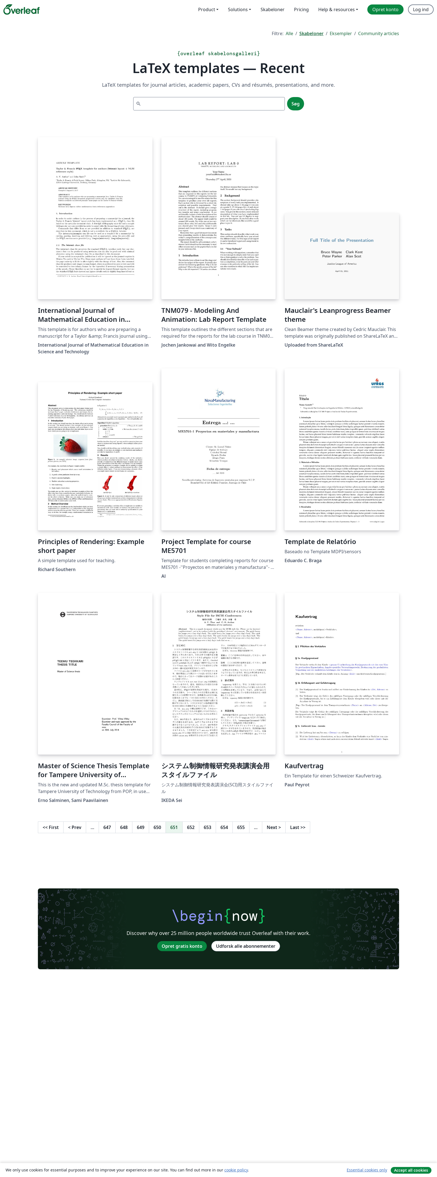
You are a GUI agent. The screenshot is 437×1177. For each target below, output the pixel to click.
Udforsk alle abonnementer (245, 946)
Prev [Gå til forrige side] (74, 827)
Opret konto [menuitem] (385, 9)
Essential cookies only (367, 1170)
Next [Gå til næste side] (274, 827)
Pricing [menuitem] (301, 9)
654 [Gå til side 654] (224, 827)
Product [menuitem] (206, 9)
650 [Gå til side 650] (157, 827)
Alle (289, 33)
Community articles (378, 33)
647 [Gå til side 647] (107, 827)
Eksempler (341, 33)
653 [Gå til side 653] (207, 827)
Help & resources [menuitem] (336, 9)
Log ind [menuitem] (421, 9)
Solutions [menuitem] (238, 9)
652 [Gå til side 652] (191, 827)
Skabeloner (311, 33)
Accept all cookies (411, 1170)
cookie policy (236, 1170)
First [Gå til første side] (51, 827)
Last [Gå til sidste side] (297, 827)
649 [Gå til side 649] (140, 827)
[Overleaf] (21, 9)
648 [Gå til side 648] (124, 827)
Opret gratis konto (182, 946)
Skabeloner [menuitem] (273, 9)
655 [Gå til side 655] (241, 827)
